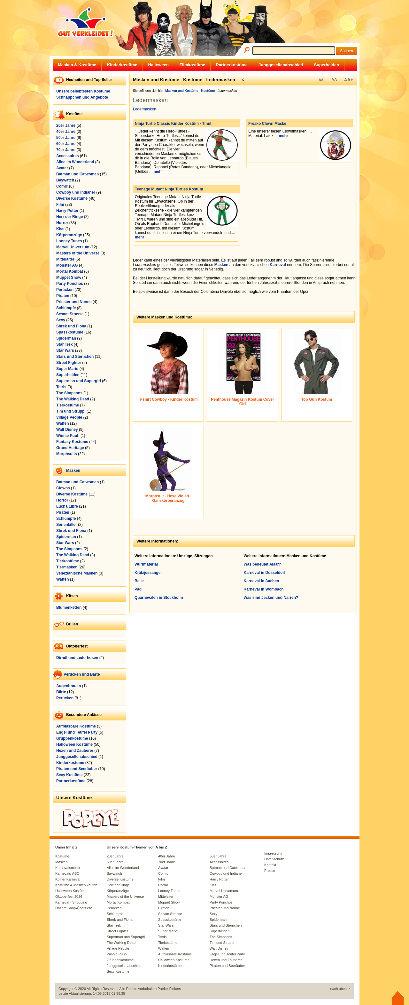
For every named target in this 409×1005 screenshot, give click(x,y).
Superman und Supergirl (78, 381)
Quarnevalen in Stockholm (159, 597)
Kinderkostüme (122, 64)
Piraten (62, 295)
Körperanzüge (69, 235)
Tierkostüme (67, 405)
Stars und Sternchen (75, 356)
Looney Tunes (69, 241)
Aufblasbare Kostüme (76, 726)
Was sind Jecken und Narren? (271, 597)
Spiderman (66, 338)
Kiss (60, 229)
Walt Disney (67, 429)
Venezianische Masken (76, 573)
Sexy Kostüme (69, 775)
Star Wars (65, 350)
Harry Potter (67, 210)
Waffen (62, 423)
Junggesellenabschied (281, 64)
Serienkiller (66, 524)
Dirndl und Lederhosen (77, 657)
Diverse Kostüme (72, 198)
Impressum (273, 853)
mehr (158, 171)
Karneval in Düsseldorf (265, 572)
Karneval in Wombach (264, 589)
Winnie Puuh (68, 435)
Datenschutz (274, 859)
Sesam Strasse (69, 314)
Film (60, 204)
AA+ (348, 79)
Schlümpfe (66, 308)
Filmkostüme (192, 64)
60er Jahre (65, 143)
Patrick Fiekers (169, 989)
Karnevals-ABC (67, 873)
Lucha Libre (67, 506)
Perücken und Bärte (82, 674)
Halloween (158, 64)
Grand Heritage (70, 448)
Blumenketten (68, 607)
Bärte (61, 692)
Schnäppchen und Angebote (82, 97)
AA (334, 79)
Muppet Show (68, 277)
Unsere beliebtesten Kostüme (83, 91)
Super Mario (67, 368)
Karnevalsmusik (67, 868)
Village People (69, 417)
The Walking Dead (72, 399)
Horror (62, 223)
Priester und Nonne (74, 302)
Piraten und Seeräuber (76, 769)
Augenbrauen (68, 686)
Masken (73, 470)
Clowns (63, 488)
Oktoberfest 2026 (68, 896)
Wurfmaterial (146, 564)
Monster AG (67, 265)
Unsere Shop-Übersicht (73, 908)
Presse (269, 870)
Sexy (60, 320)
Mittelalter (65, 259)
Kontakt (270, 865)
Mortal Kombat (69, 271)
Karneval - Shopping (71, 902)
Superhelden (326, 64)
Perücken (64, 289)
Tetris (61, 387)
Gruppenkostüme (72, 738)
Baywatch (65, 180)
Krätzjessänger (148, 572)
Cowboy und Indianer (75, 192)
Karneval (278, 264)
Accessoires (67, 156)
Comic (62, 186)
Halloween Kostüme (74, 744)
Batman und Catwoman (77, 174)
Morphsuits (66, 454)
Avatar (62, 168)
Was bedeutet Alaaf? (262, 564)
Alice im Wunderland (75, 162)
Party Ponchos (69, 283)
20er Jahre (65, 125)
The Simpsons (69, 393)
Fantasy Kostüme (72, 441)
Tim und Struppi (71, 411)
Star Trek (64, 344)
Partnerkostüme (232, 64)
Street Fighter (68, 362)
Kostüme (62, 856)
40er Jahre (65, 131)
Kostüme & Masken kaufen (76, 885)
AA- (321, 80)
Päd (138, 589)
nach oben (338, 989)
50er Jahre (65, 137)
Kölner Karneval (67, 879)
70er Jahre (65, 150)
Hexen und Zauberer (74, 750)
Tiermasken (67, 567)
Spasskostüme (69, 332)
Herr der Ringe (69, 216)
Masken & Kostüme (77, 64)
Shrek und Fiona (71, 326)
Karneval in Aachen (261, 581)
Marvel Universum (72, 247)
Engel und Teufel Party (76, 732)
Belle (139, 581)
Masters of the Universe (77, 253)
